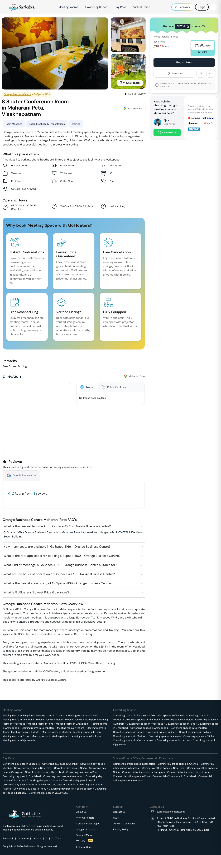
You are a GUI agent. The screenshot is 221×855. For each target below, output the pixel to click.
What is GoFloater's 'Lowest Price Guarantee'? (36, 592)
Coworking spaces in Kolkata (195, 732)
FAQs (116, 817)
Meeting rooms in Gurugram (80, 719)
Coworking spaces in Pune (180, 723)
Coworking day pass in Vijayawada (48, 792)
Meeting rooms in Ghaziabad (72, 723)
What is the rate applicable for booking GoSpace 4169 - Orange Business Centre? (61, 556)
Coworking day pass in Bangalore (21, 763)
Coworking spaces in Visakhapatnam (133, 740)
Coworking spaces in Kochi (161, 732)
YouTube (56, 838)
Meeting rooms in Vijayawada (19, 740)
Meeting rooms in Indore (70, 727)
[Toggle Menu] (213, 7)
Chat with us (167, 132)
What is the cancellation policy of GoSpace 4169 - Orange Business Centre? (57, 583)
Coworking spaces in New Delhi (142, 719)
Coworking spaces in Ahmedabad (149, 727)
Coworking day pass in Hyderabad (44, 772)
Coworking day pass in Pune (82, 772)
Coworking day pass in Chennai (60, 763)
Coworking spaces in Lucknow (173, 740)
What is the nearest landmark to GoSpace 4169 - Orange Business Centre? (57, 526)
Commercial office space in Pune (131, 776)
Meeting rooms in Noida (49, 719)
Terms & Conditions (124, 823)
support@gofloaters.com (171, 811)
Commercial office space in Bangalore (134, 763)
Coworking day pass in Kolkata (20, 784)
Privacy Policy (120, 829)
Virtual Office (141, 7)
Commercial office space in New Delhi (163, 767)
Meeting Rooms (68, 7)
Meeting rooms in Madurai (56, 732)
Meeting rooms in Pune (40, 723)
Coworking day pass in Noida (70, 767)
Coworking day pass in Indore (43, 780)
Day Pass (120, 7)
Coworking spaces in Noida (177, 719)
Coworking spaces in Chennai (167, 715)
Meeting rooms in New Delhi (18, 719)
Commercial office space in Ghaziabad (174, 776)
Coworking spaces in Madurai (129, 736)
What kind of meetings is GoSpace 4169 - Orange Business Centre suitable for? (60, 565)
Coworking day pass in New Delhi (32, 767)
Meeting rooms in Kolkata (25, 732)
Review (139, 94)
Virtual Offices (84, 835)
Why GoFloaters (85, 817)
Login (202, 7)
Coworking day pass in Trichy (29, 788)
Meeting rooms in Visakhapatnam (50, 736)
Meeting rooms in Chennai (50, 715)
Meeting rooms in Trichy (16, 736)
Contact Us (119, 811)
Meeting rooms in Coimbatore (38, 727)
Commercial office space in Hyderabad (189, 772)
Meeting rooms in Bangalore (18, 715)
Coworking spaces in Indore (128, 732)
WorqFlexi (84, 841)
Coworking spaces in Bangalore (130, 715)
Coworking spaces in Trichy (198, 736)
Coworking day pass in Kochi (79, 780)
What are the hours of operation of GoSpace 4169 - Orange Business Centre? (59, 574)
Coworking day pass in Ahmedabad (63, 776)
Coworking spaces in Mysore (165, 736)
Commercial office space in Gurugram (143, 772)
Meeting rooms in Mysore (87, 732)
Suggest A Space (85, 829)
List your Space (84, 847)
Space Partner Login (87, 823)
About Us (81, 811)
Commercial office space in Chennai (178, 763)
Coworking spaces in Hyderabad (145, 723)
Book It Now (184, 62)
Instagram (22, 838)
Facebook (8, 838)
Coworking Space (96, 7)
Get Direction (133, 108)
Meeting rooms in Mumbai (82, 715)
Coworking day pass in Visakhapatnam (70, 788)
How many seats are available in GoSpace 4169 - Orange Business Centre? (56, 547)
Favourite (174, 73)
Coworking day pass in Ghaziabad (22, 776)
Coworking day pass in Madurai (57, 784)
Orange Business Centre (17, 94)
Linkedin (36, 838)
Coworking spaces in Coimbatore (189, 727)
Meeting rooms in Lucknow (86, 736)
